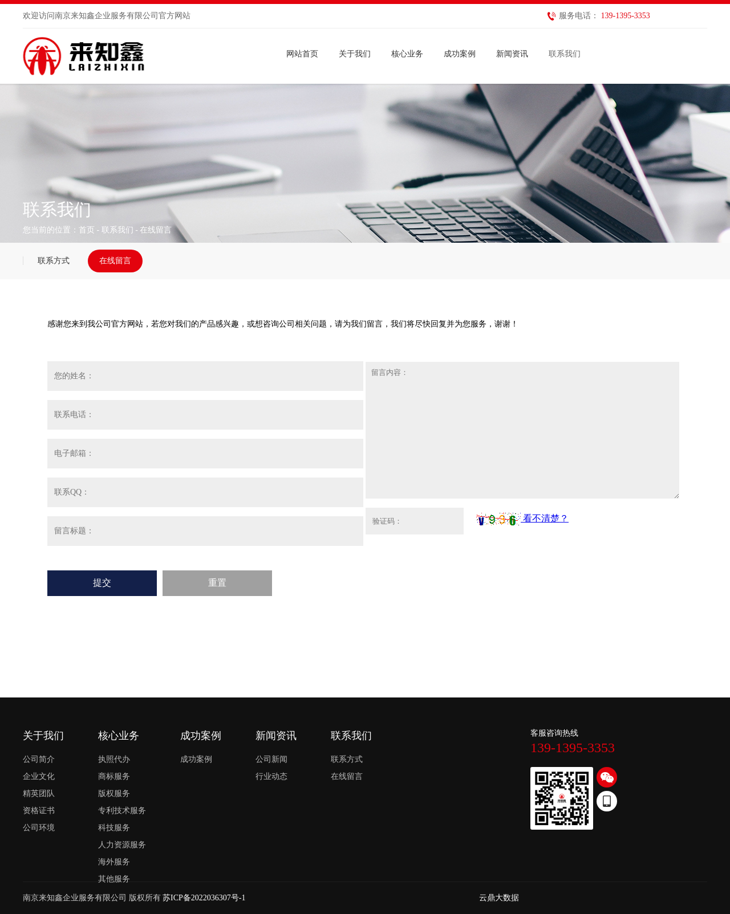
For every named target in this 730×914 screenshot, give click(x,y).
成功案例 (196, 759)
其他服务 (114, 879)
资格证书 (39, 810)
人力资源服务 (122, 844)
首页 (87, 230)
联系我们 (117, 230)
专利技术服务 (122, 810)
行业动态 (271, 776)
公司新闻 (271, 759)
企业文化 (39, 776)
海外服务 (114, 862)
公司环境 (39, 827)
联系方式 (54, 260)
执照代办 (114, 759)
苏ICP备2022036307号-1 (204, 897)
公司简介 (39, 759)
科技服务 (114, 827)
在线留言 (115, 260)
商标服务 (114, 776)
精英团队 (39, 793)
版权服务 (114, 793)
